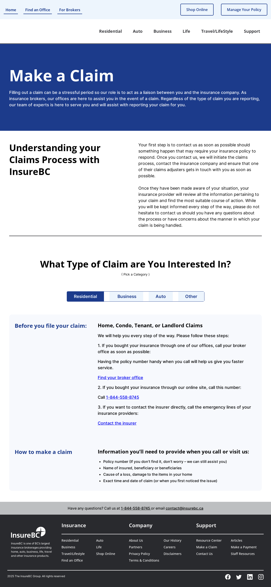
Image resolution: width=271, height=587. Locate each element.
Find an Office (37, 9)
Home (11, 9)
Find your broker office (120, 377)
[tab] (85, 296)
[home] (24, 31)
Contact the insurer (117, 423)
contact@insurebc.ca (184, 508)
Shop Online (197, 9)
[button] (110, 31)
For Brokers (69, 9)
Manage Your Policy (244, 9)
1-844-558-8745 (122, 397)
